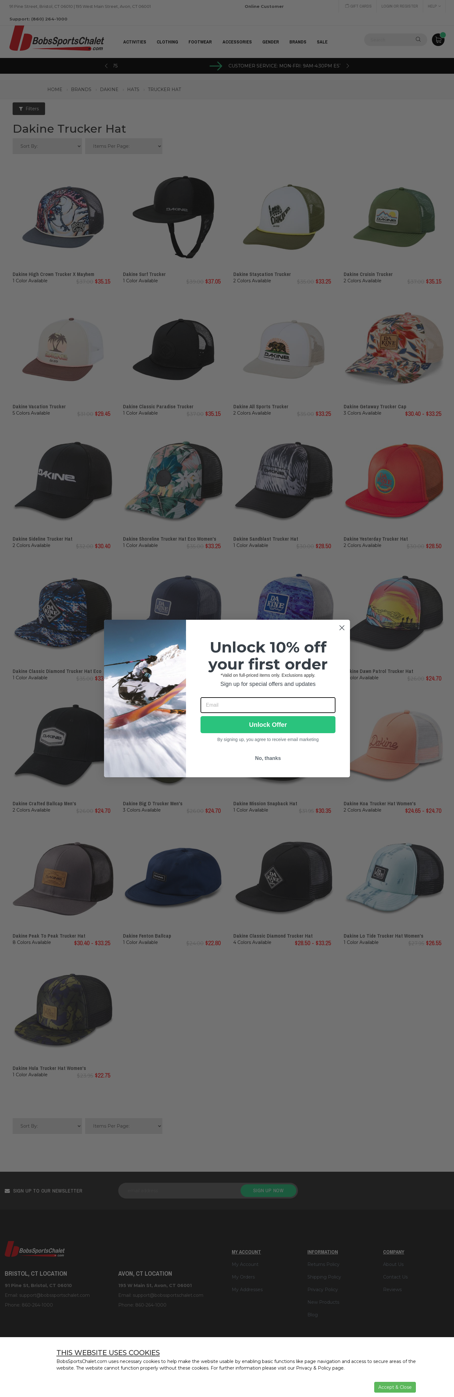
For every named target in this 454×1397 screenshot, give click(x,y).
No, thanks (268, 758)
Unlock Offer (268, 724)
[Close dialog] (341, 627)
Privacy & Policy (313, 1368)
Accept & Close (395, 1387)
